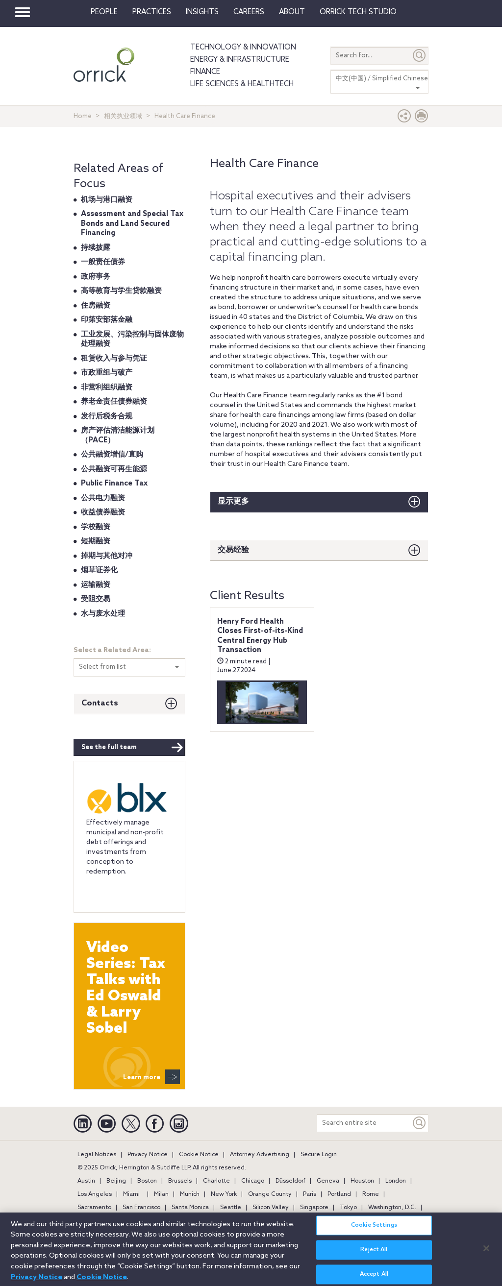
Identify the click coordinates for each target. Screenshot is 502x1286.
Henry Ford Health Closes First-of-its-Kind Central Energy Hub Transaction (260, 636)
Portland (339, 1194)
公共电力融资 (103, 498)
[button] (404, 118)
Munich (190, 1194)
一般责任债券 (103, 262)
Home (83, 116)
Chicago (252, 1181)
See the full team (132, 747)
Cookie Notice (199, 1154)
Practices (151, 12)
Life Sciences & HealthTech (242, 84)
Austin (86, 1181)
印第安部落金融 (106, 319)
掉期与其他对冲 (106, 556)
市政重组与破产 (106, 372)
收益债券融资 (103, 512)
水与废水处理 (103, 613)
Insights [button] (202, 12)
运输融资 (95, 585)
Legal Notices (96, 1154)
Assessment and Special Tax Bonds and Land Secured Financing (132, 224)
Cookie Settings (374, 1231)
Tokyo (348, 1207)
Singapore (314, 1207)
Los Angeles (94, 1194)
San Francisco (141, 1207)
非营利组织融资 (106, 387)
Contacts (99, 703)
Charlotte (216, 1181)
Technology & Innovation (243, 47)
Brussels (180, 1181)
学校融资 (95, 527)
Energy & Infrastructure (239, 59)
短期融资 (95, 541)
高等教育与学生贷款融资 (121, 291)
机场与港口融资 (106, 199)
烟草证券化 (99, 570)
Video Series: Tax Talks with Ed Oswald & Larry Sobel (125, 988)
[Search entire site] (364, 1123)
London (395, 1181)
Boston (147, 1181)
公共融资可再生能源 (114, 469)
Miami (131, 1194)
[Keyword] (419, 1123)
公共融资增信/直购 (112, 454)
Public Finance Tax (114, 483)
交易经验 (233, 550)
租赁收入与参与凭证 (114, 358)
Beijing (116, 1181)
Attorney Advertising (259, 1154)
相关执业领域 (123, 116)
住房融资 (95, 305)
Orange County (270, 1194)
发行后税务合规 (106, 416)
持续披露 (95, 247)
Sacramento (94, 1207)
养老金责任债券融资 (114, 401)
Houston (362, 1181)
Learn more (151, 1076)
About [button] (292, 12)
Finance (205, 72)
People (104, 12)
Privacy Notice (147, 1154)
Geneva (328, 1181)
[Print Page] (421, 118)
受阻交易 (95, 599)
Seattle (230, 1207)
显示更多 (233, 501)
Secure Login (319, 1154)
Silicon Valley (270, 1207)
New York (224, 1194)
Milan (161, 1194)
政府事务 (95, 276)
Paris (309, 1194)
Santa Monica (190, 1207)
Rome (370, 1194)
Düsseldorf (290, 1181)
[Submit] (419, 56)
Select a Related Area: (112, 650)
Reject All (373, 1256)
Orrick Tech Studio (358, 12)
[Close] (486, 1254)
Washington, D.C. (392, 1207)
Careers (248, 12)
